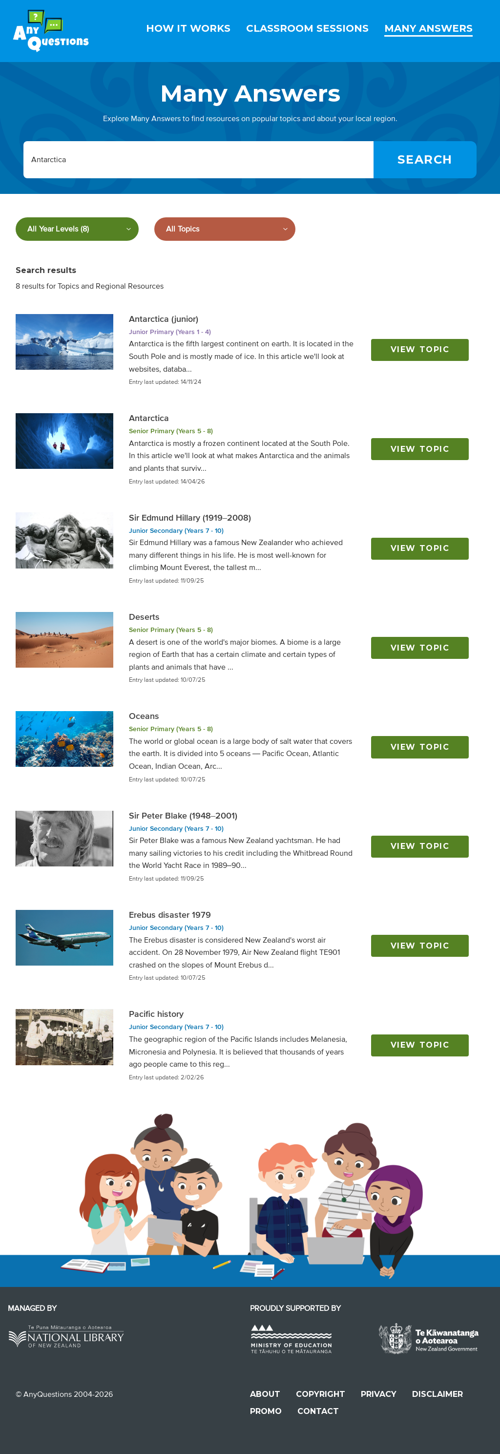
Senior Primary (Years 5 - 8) (171, 431)
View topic (420, 349)
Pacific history (156, 1014)
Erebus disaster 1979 (170, 914)
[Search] (425, 159)
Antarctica (149, 418)
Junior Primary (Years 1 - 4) (170, 332)
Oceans (144, 716)
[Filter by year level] (77, 229)
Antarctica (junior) (163, 319)
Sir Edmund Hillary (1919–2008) (190, 517)
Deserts (144, 616)
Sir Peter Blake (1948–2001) (183, 815)
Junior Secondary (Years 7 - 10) (176, 531)
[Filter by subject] (224, 229)
